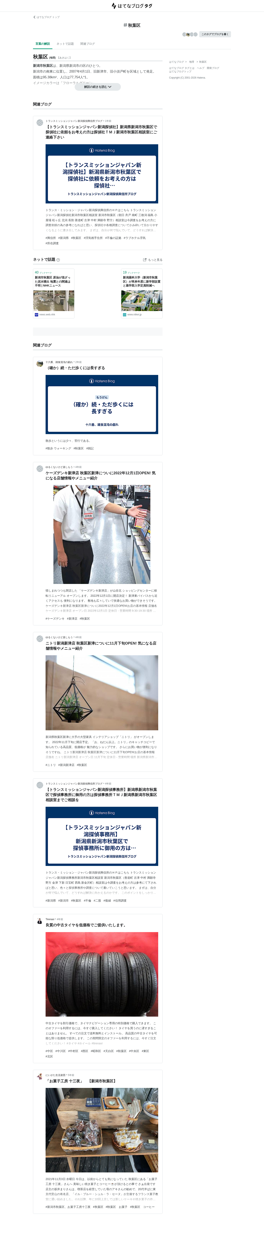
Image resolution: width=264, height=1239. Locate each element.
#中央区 (134, 1051)
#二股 (97, 900)
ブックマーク (43, 272)
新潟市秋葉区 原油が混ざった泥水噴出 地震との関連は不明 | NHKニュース (52, 281)
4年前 (78, 467)
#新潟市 (63, 900)
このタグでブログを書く (215, 34)
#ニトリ (51, 765)
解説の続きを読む (97, 86)
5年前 (71, 1075)
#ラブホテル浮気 (135, 238)
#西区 (84, 1051)
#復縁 (107, 900)
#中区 (49, 1051)
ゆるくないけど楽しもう (59, 467)
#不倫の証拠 (113, 238)
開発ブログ (213, 68)
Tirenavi (50, 919)
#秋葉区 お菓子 (117, 1206)
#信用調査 (120, 900)
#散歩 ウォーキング (58, 448)
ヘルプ (200, 68)
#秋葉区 (76, 238)
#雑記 (90, 448)
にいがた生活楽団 (55, 1075)
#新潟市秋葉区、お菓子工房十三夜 (68, 1206)
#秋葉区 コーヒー (142, 1206)
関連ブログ (87, 43)
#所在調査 (52, 243)
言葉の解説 (42, 43)
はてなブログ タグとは (181, 68)
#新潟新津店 (66, 765)
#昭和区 (96, 1051)
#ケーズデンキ (55, 618)
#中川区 (60, 1051)
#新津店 (72, 618)
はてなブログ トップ (46, 17)
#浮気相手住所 (93, 238)
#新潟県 (63, 238)
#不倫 (87, 900)
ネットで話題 (65, 43)
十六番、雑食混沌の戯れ (59, 362)
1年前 (108, 121)
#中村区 (73, 1051)
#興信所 (51, 238)
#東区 (145, 1051)
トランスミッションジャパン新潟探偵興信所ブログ (74, 121)
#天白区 (109, 1051)
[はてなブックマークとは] (58, 259)
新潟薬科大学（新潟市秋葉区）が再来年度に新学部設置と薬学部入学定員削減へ (141, 281)
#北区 (49, 1056)
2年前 (78, 362)
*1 (84, 77)
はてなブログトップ (180, 71)
